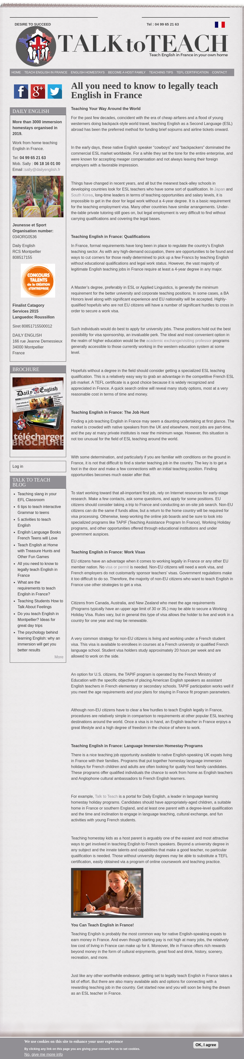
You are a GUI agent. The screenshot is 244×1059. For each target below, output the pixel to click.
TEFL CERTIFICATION (192, 72)
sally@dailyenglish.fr (42, 169)
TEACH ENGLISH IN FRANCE (45, 72)
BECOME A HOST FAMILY (127, 72)
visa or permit (117, 567)
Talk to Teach (106, 796)
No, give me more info (43, 1055)
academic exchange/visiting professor (179, 341)
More (59, 657)
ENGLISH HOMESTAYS (88, 72)
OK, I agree (205, 1046)
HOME (16, 72)
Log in (17, 466)
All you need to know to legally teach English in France (38, 570)
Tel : (163, 24)
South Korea (82, 195)
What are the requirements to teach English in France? (37, 588)
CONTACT (219, 72)
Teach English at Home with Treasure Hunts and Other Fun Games (39, 551)
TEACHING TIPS (161, 72)
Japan (219, 189)
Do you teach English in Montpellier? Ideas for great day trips (38, 620)
